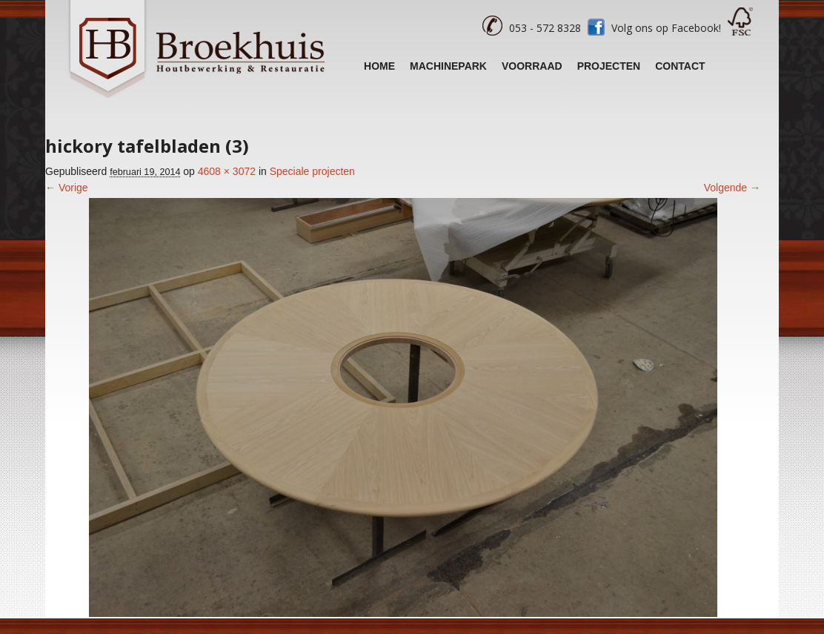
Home (379, 66)
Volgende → (732, 188)
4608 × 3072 (227, 171)
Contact (680, 66)
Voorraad (532, 66)
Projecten (609, 66)
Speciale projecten (312, 171)
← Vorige (66, 188)
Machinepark (448, 66)
